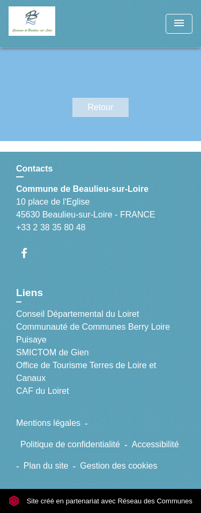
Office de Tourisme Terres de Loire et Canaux (86, 372)
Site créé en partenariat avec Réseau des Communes (100, 501)
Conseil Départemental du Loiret (77, 313)
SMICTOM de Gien (52, 352)
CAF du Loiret (42, 390)
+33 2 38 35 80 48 (50, 227)
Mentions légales (48, 423)
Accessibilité (155, 444)
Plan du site (46, 465)
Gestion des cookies (118, 465)
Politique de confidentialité (70, 444)
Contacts (34, 168)
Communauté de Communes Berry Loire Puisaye (93, 333)
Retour (100, 107)
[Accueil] (49, 24)
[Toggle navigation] (179, 24)
